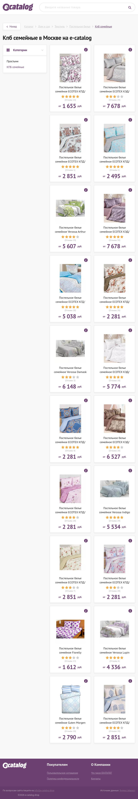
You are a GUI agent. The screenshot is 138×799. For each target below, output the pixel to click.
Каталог (28, 26)
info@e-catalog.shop (44, 790)
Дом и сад (44, 26)
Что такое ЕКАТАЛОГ (101, 772)
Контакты (96, 778)
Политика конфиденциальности (63, 778)
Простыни (12, 61)
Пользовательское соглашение (62, 772)
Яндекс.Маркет (127, 790)
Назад (12, 26)
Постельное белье (79, 26)
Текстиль (60, 26)
